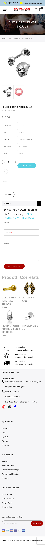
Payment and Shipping (10, 474)
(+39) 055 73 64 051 (11, 3)
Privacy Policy (7, 503)
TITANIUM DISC (30, 326)
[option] (7, 92)
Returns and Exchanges (11, 470)
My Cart (5, 437)
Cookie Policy (7, 507)
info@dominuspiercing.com (31, 3)
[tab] (8, 194)
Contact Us (6, 478)
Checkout (5, 445)
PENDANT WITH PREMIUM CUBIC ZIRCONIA (11, 329)
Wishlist (5, 441)
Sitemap (5, 461)
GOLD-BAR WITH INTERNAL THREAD (11, 301)
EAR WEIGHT (29, 298)
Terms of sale (7, 495)
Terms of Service (8, 499)
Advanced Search (8, 466)
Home (4, 38)
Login (4, 433)
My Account (6, 428)
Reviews (8, 195)
